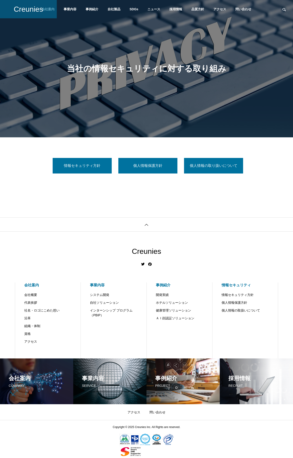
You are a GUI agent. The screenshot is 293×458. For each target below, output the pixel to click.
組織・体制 (32, 326)
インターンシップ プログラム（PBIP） (111, 313)
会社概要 (30, 295)
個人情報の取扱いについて (241, 310)
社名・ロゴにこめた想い (42, 310)
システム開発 (99, 295)
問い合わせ (243, 9)
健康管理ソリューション (173, 310)
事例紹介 (92, 9)
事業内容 (70, 9)
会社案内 (31, 285)
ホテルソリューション (172, 302)
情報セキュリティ (236, 285)
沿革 (27, 318)
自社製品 (114, 9)
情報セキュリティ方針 (238, 295)
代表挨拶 (30, 302)
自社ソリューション (104, 302)
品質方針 (197, 9)
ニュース (153, 9)
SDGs (134, 9)
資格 (27, 334)
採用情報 (175, 9)
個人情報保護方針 (234, 302)
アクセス (219, 9)
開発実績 (162, 295)
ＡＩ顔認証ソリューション (175, 318)
